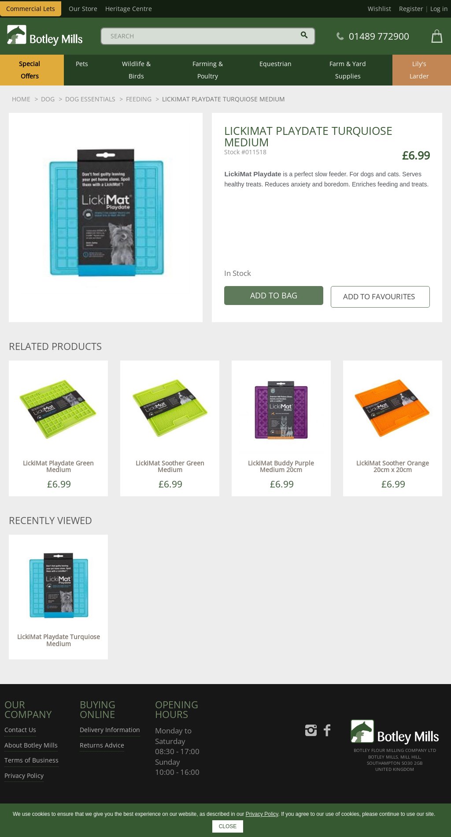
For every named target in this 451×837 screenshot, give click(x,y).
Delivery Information (110, 729)
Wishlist (379, 8)
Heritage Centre (128, 8)
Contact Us (20, 729)
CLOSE (228, 826)
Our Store (83, 8)
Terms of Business (31, 760)
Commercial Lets (30, 8)
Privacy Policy (24, 775)
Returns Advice (102, 745)
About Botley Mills (31, 745)
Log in (439, 8)
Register (411, 8)
